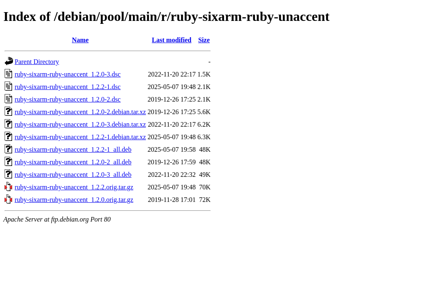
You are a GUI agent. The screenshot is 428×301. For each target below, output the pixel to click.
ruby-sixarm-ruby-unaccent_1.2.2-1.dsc (68, 86)
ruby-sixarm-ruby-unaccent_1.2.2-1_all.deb (73, 149)
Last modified (171, 39)
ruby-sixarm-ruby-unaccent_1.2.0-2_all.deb (73, 162)
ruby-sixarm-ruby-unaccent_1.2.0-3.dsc (68, 74)
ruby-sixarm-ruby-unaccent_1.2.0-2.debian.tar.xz (80, 111)
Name (80, 39)
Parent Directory (37, 61)
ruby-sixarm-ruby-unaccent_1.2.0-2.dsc (68, 99)
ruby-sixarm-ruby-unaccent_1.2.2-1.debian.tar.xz (80, 136)
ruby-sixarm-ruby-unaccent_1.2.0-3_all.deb (73, 174)
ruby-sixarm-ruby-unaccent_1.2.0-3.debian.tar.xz (80, 124)
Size (204, 39)
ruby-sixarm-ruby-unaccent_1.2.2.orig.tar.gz (74, 187)
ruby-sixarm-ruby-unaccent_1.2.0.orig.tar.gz (74, 199)
